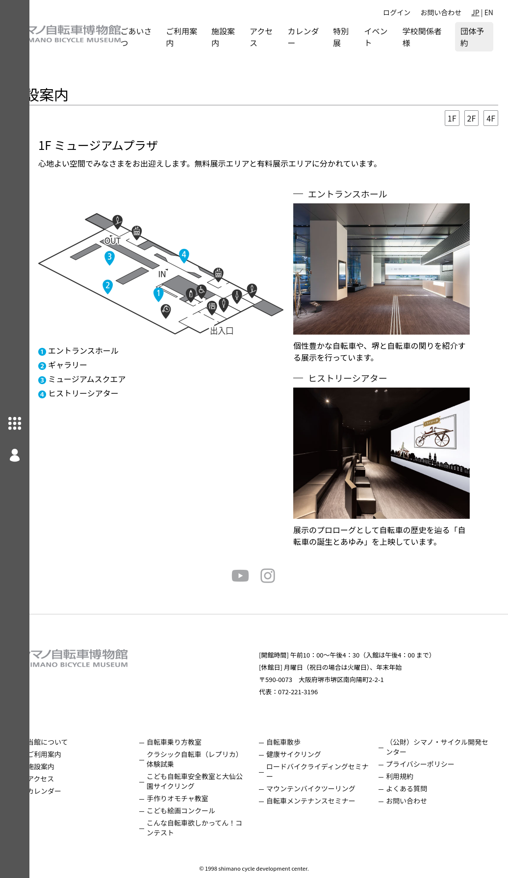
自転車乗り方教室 (196, 742)
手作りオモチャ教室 (199, 798)
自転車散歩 (298, 742)
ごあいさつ (165, 37)
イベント (387, 37)
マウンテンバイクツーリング (325, 788)
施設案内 (245, 37)
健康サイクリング (308, 754)
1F (452, 118)
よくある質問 (413, 788)
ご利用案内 (207, 37)
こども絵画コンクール (203, 810)
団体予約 (476, 37)
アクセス (280, 37)
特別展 (354, 37)
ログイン (396, 12)
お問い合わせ (440, 12)
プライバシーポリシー (427, 764)
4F (490, 118)
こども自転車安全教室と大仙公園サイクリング (213, 781)
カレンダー (319, 37)
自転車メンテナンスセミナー (325, 800)
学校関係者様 (426, 37)
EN (488, 12)
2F (471, 118)
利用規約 (407, 776)
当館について (77, 742)
